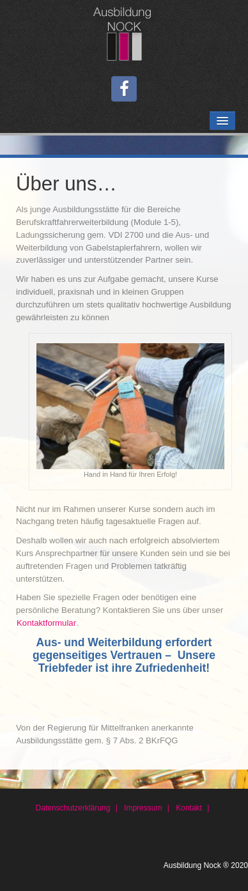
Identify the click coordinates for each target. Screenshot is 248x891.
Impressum (143, 807)
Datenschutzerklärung (73, 807)
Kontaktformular (46, 623)
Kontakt (189, 807)
